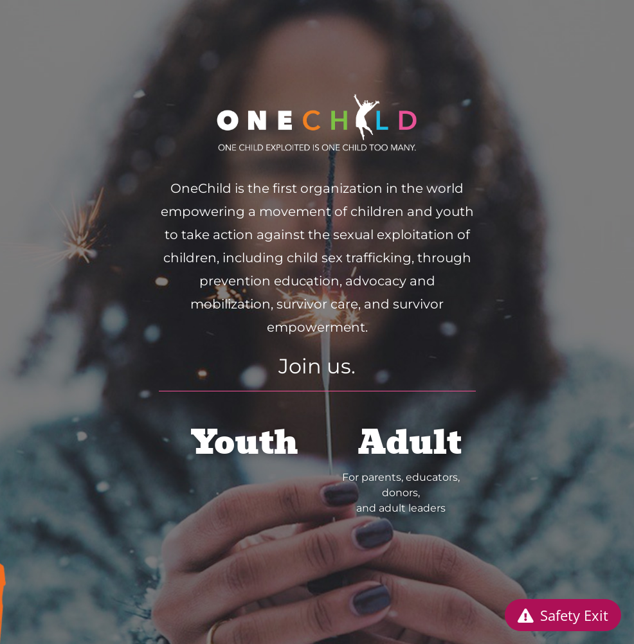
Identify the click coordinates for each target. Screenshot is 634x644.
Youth (244, 442)
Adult (410, 442)
